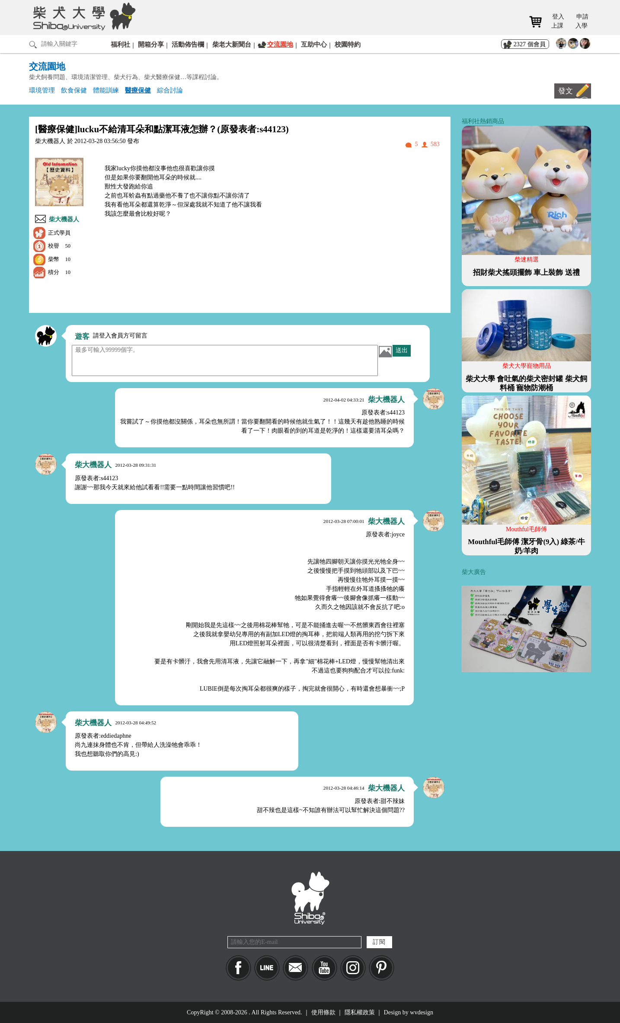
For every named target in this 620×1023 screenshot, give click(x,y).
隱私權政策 (360, 1012)
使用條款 (323, 1012)
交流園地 (280, 44)
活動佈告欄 (188, 44)
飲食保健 (74, 90)
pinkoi (381, 968)
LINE (267, 968)
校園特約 (348, 44)
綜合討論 (170, 90)
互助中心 (314, 44)
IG (353, 968)
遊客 (82, 336)
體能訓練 (106, 90)
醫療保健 (138, 90)
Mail (295, 968)
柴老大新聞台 (231, 44)
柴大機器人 (64, 219)
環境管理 (42, 90)
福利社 (120, 44)
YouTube (324, 968)
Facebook (238, 968)
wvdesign (421, 1012)
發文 (565, 91)
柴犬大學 (83, 16)
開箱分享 (151, 44)
